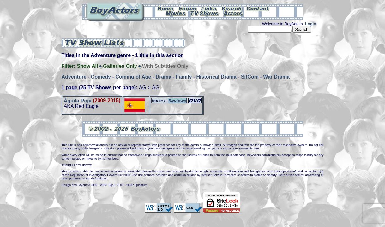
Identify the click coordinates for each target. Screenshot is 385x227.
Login (310, 23)
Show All (87, 66)
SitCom (250, 76)
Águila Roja (78, 100)
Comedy (101, 76)
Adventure (74, 76)
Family (184, 76)
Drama (163, 76)
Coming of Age (133, 76)
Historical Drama (216, 76)
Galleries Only (120, 66)
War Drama (276, 76)
